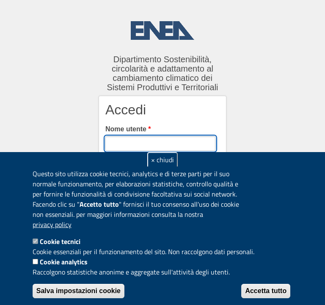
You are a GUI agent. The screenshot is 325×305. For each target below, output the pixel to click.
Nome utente (128, 129)
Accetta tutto (265, 290)
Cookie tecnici (60, 241)
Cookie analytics (64, 262)
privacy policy (52, 224)
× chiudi (162, 160)
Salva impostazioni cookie (78, 290)
